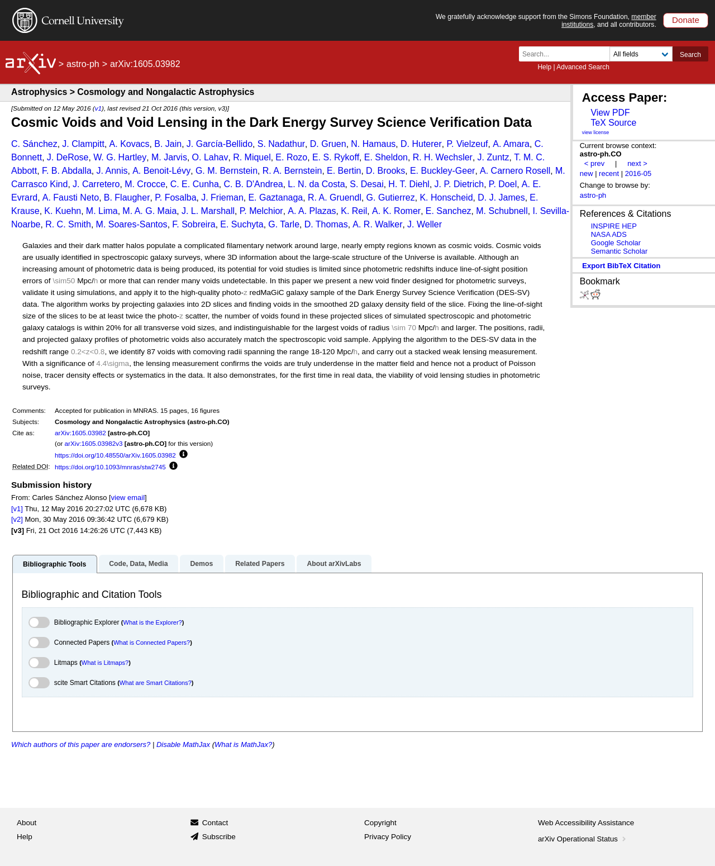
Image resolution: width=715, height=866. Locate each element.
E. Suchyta (241, 224)
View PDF (610, 112)
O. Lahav (210, 157)
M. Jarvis (169, 157)
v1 (98, 108)
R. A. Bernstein (292, 170)
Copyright (380, 823)
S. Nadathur (281, 144)
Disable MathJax (183, 744)
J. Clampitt (83, 144)
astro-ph (82, 64)
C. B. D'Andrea (253, 184)
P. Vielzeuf (467, 144)
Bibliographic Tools (54, 564)
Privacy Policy (387, 836)
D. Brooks (385, 170)
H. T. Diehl (409, 184)
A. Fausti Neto (70, 197)
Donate (685, 20)
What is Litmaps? (105, 662)
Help (544, 67)
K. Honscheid (446, 197)
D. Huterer (421, 144)
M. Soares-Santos (132, 224)
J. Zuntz (493, 157)
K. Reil (354, 211)
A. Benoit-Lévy (161, 170)
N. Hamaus (373, 144)
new (586, 173)
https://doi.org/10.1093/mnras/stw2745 (110, 466)
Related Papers (259, 564)
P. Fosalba (175, 197)
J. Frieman (222, 197)
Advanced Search (582, 67)
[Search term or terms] (567, 53)
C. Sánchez (34, 144)
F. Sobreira (193, 224)
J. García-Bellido (219, 144)
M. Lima (102, 211)
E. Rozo (291, 157)
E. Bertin (344, 170)
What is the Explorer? (152, 622)
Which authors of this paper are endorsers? (80, 744)
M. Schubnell (502, 211)
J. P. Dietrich (459, 184)
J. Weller (424, 224)
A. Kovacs (129, 144)
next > (637, 163)
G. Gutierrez (390, 197)
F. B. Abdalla (67, 170)
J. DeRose (68, 157)
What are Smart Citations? (156, 682)
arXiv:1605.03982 (80, 432)
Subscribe (219, 836)
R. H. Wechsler (443, 157)
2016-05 (638, 173)
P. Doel (503, 184)
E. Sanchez (448, 211)
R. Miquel (252, 157)
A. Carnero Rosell (515, 170)
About (26, 823)
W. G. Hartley (119, 157)
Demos (201, 564)
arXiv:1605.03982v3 (94, 443)
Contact (215, 823)
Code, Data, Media (138, 564)
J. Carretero (96, 184)
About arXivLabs (334, 564)
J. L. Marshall (208, 211)
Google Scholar (616, 243)
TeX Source (613, 122)
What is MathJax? (243, 744)
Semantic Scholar (619, 251)
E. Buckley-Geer (442, 170)
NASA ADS (609, 234)
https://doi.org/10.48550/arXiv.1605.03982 (115, 455)
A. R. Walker (377, 224)
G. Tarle (283, 224)
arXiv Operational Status (583, 839)
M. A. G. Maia (149, 211)
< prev (594, 163)
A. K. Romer (396, 211)
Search (690, 55)
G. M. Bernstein (227, 170)
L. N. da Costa (316, 184)
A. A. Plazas (312, 211)
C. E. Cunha (194, 184)
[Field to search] (641, 53)
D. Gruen (328, 144)
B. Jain (168, 144)
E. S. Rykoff (335, 157)
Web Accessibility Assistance (586, 823)
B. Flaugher (127, 197)
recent (609, 173)
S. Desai (366, 184)
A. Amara (511, 144)
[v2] (17, 519)
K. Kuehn (62, 211)
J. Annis (112, 170)
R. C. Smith (68, 224)
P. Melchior (261, 211)
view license (595, 132)
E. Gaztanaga (275, 197)
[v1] (17, 509)
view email (128, 497)
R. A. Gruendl (334, 197)
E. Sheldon (386, 157)
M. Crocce (145, 184)
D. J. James (501, 197)
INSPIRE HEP (614, 226)
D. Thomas (326, 224)
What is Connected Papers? (151, 642)
